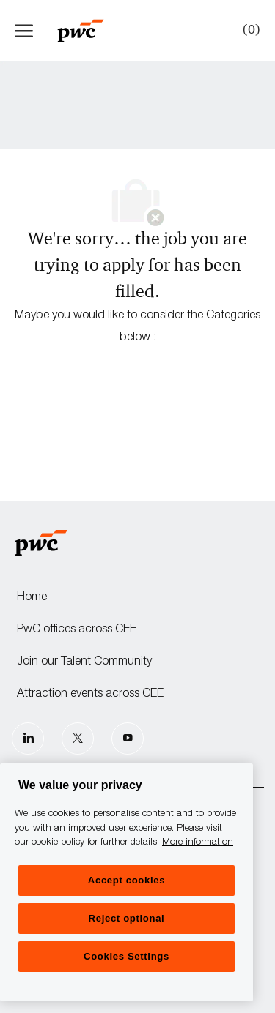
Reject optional (127, 918)
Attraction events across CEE (90, 694)
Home (32, 598)
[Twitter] (78, 738)
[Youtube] (127, 738)
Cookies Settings (126, 956)
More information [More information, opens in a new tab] (197, 843)
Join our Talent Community (84, 662)
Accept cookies (126, 880)
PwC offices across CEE (76, 630)
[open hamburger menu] (24, 30)
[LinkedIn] (28, 738)
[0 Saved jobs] (248, 30)
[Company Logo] (88, 31)
